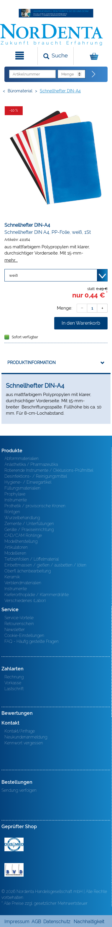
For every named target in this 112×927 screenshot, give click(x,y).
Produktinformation (31, 362)
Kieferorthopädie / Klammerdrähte (36, 594)
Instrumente (15, 500)
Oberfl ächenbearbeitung (27, 571)
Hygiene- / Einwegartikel (27, 482)
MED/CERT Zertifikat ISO (14, 844)
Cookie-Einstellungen (24, 635)
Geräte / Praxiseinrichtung (29, 529)
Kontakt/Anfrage (19, 731)
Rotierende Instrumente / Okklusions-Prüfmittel (48, 470)
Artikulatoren (16, 547)
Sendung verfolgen (19, 790)
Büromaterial (20, 90)
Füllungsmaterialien (22, 488)
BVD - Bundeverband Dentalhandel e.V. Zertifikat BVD (14, 870)
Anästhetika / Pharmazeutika (31, 464)
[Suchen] (55, 56)
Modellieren (15, 553)
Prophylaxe (14, 494)
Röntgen (12, 511)
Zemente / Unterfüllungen (29, 523)
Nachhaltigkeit (89, 921)
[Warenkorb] (92, 56)
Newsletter (14, 629)
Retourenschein (19, 623)
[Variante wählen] (56, 275)
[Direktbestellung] (93, 74)
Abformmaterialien (21, 458)
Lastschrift (14, 688)
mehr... (11, 260)
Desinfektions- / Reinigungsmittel (35, 476)
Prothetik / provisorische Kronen (34, 505)
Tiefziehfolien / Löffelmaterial (31, 559)
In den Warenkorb (81, 323)
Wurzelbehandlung (22, 517)
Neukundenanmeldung (25, 737)
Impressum (16, 921)
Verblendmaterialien (22, 582)
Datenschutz (56, 921)
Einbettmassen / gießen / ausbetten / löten (45, 565)
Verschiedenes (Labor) (25, 600)
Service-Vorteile (19, 617)
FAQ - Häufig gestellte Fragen (31, 641)
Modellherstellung (20, 541)
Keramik (12, 576)
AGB (36, 921)
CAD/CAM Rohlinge (23, 535)
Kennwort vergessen (23, 743)
